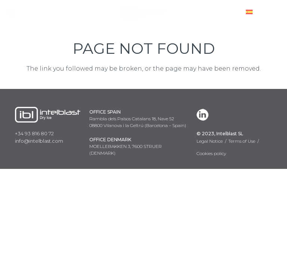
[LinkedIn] (204, 115)
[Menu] (275, 13)
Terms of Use (241, 141)
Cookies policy (211, 153)
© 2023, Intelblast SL (220, 133)
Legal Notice (210, 141)
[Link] (143, 13)
